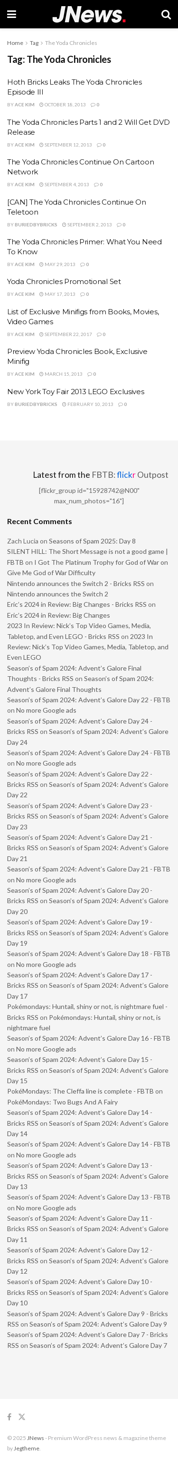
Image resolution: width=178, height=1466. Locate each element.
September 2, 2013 (87, 224)
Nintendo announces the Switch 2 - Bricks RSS (76, 583)
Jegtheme (26, 1448)
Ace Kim (25, 104)
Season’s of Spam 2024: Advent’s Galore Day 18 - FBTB (88, 953)
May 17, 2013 (57, 294)
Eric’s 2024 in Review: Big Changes (58, 615)
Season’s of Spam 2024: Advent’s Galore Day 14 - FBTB (88, 1144)
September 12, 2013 (65, 144)
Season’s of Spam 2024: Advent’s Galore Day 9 (98, 1324)
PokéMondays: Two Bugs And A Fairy (62, 1102)
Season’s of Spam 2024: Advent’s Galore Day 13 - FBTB (88, 1197)
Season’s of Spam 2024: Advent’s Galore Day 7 (98, 1345)
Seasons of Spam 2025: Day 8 (92, 541)
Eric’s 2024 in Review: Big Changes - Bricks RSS (77, 604)
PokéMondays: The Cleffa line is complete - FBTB (80, 1091)
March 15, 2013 (61, 374)
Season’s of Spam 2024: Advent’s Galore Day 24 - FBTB (88, 753)
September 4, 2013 (64, 184)
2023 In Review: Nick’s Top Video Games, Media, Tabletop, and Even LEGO (88, 647)
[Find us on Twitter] (22, 1417)
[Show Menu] (11, 14)
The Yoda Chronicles (71, 42)
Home (15, 42)
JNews (35, 1437)
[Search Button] (166, 14)
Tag (34, 42)
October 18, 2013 (62, 104)
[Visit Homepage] (89, 14)
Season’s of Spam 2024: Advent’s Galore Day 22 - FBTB (88, 700)
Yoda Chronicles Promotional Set (64, 281)
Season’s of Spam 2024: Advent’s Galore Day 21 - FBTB (88, 869)
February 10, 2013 (87, 404)
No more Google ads (46, 710)
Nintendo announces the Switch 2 (57, 594)
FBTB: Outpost (130, 475)
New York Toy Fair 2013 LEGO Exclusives (75, 391)
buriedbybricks (36, 224)
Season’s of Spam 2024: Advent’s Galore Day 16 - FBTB (88, 1038)
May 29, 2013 (57, 264)
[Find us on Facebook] (9, 1417)
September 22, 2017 (65, 334)
